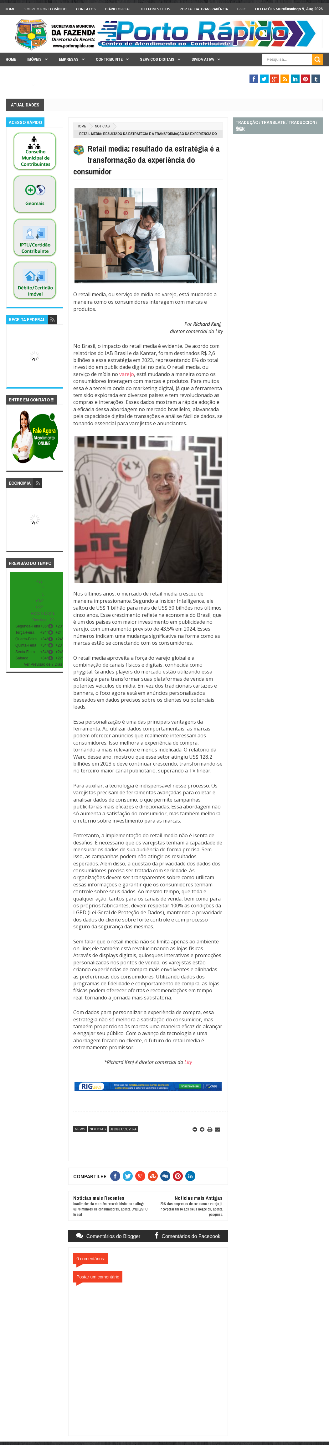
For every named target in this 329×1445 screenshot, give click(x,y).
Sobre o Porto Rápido (45, 9)
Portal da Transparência (204, 9)
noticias (102, 126)
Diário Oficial (118, 9)
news (80, 1129)
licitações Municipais (275, 9)
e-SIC (241, 9)
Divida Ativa (203, 59)
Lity (188, 1062)
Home (10, 9)
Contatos (86, 9)
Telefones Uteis (155, 9)
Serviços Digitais (157, 59)
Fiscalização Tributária (255, 71)
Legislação (17, 85)
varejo (126, 374)
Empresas (69, 59)
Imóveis (34, 59)
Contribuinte (109, 59)
